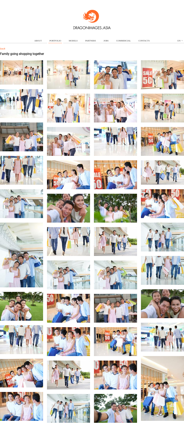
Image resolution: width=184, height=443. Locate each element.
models (73, 40)
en (180, 40)
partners (90, 40)
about (38, 40)
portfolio (55, 40)
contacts (144, 40)
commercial (123, 40)
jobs (106, 40)
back (2, 48)
